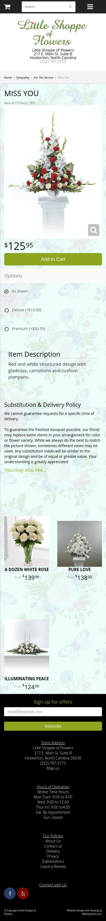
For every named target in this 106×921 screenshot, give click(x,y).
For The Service (44, 77)
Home (8, 77)
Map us (53, 768)
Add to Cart (53, 259)
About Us (53, 840)
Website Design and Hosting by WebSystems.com (84, 912)
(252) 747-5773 (53, 61)
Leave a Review (53, 866)
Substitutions (53, 861)
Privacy (53, 856)
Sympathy (22, 77)
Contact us (53, 846)
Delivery (53, 851)
